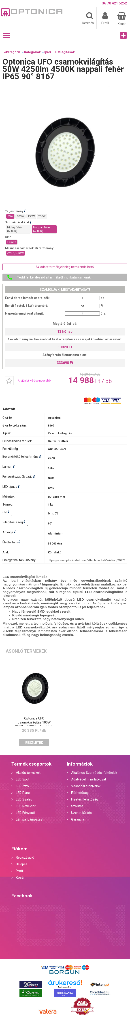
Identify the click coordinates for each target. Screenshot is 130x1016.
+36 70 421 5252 (113, 3)
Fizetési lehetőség (84, 799)
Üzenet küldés (81, 813)
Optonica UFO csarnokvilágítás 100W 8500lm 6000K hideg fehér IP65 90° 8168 (34, 724)
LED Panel (23, 793)
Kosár (20, 878)
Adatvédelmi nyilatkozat (88, 779)
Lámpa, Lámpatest (29, 819)
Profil (19, 871)
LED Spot (22, 779)
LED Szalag (24, 799)
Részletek (34, 742)
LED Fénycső (25, 813)
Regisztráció (25, 857)
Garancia (77, 819)
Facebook (22, 895)
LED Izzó (22, 786)
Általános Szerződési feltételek (94, 773)
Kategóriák (32, 52)
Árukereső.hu (65, 987)
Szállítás (77, 806)
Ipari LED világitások (59, 52)
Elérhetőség (80, 793)
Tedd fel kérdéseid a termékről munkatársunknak (54, 277)
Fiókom (19, 848)
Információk (80, 764)
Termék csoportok (31, 764)
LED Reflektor (26, 806)
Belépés (22, 864)
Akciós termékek (28, 773)
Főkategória (11, 52)
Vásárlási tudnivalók (85, 786)
